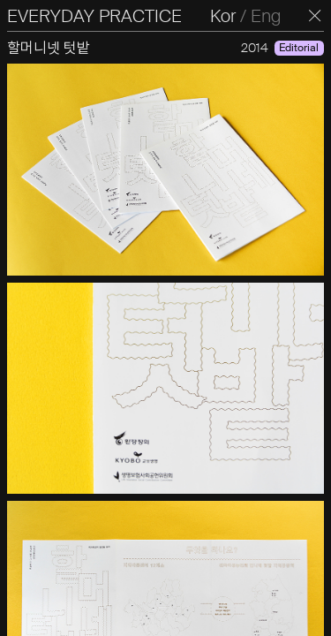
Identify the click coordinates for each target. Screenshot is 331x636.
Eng (266, 15)
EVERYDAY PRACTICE (94, 15)
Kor (223, 15)
